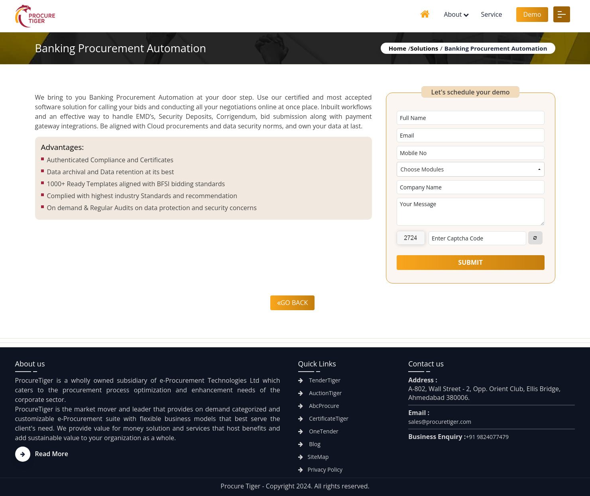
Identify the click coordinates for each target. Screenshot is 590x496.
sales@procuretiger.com (439, 421)
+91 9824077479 (487, 437)
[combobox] (471, 169)
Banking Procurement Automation (495, 48)
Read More (41, 453)
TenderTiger (319, 380)
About (453, 14)
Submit (470, 262)
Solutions (425, 48)
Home (397, 48)
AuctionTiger (320, 393)
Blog (309, 444)
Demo (532, 14)
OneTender (318, 431)
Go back (292, 302)
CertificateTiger (323, 418)
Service (491, 14)
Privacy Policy (320, 469)
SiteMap (313, 457)
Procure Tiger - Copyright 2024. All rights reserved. (294, 486)
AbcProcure (318, 405)
